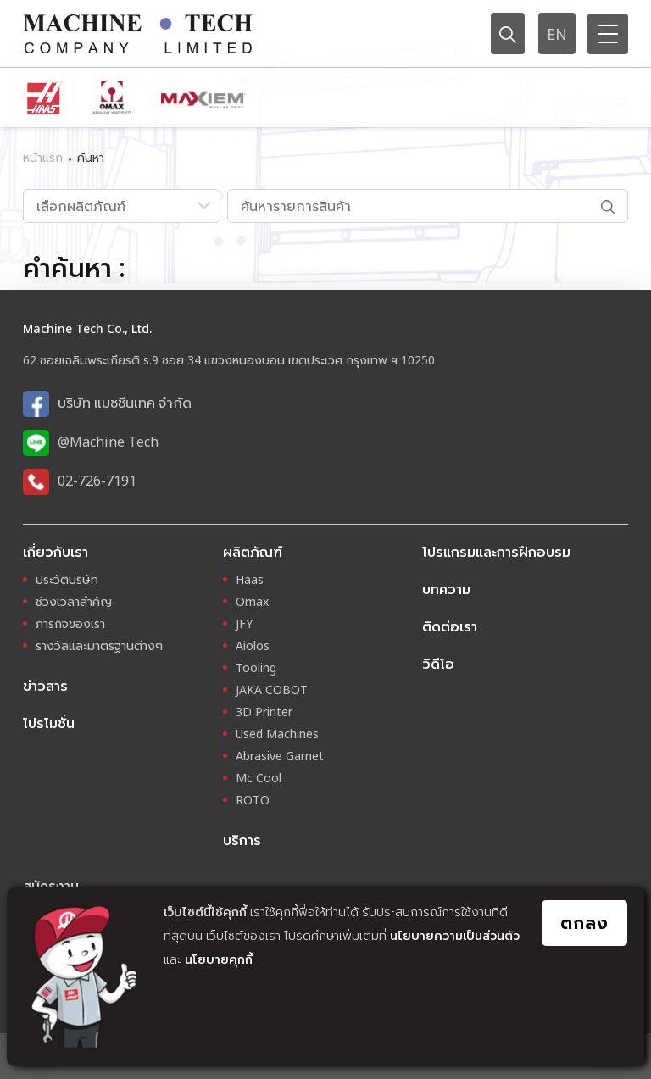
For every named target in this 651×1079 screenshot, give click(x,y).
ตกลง (584, 922)
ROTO (253, 800)
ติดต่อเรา (449, 626)
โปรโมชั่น (49, 723)
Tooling (256, 667)
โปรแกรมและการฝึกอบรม (496, 551)
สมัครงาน (51, 885)
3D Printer (264, 712)
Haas (250, 579)
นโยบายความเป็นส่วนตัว (455, 935)
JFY (244, 623)
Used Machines (277, 734)
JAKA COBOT (272, 689)
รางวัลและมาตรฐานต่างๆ (99, 645)
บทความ (446, 589)
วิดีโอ (438, 663)
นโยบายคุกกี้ (219, 959)
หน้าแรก (43, 157)
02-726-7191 (97, 480)
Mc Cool (258, 778)
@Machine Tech (108, 441)
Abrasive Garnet (280, 756)
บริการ (242, 840)
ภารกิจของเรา (70, 623)
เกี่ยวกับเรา (55, 551)
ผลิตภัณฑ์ (252, 551)
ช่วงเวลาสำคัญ (74, 601)
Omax (252, 601)
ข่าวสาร (45, 685)
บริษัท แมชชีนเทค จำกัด (125, 402)
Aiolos (253, 645)
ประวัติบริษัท (67, 579)
